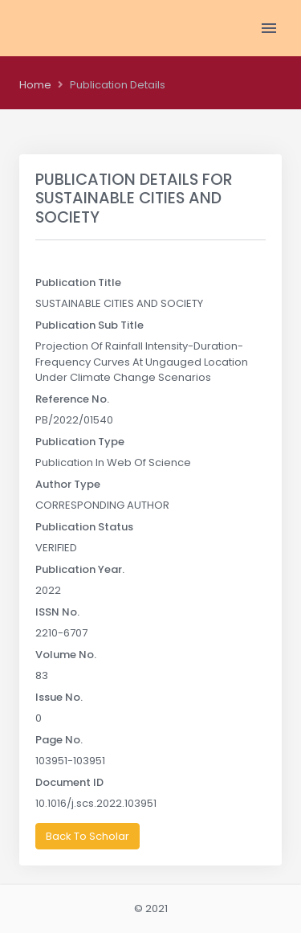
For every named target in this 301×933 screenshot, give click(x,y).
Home (35, 84)
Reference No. (72, 399)
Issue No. (59, 697)
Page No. (59, 739)
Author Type (67, 484)
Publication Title (78, 282)
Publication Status (84, 526)
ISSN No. (57, 612)
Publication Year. (79, 569)
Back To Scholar (87, 836)
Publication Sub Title (89, 325)
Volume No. (65, 654)
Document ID (69, 782)
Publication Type (79, 441)
